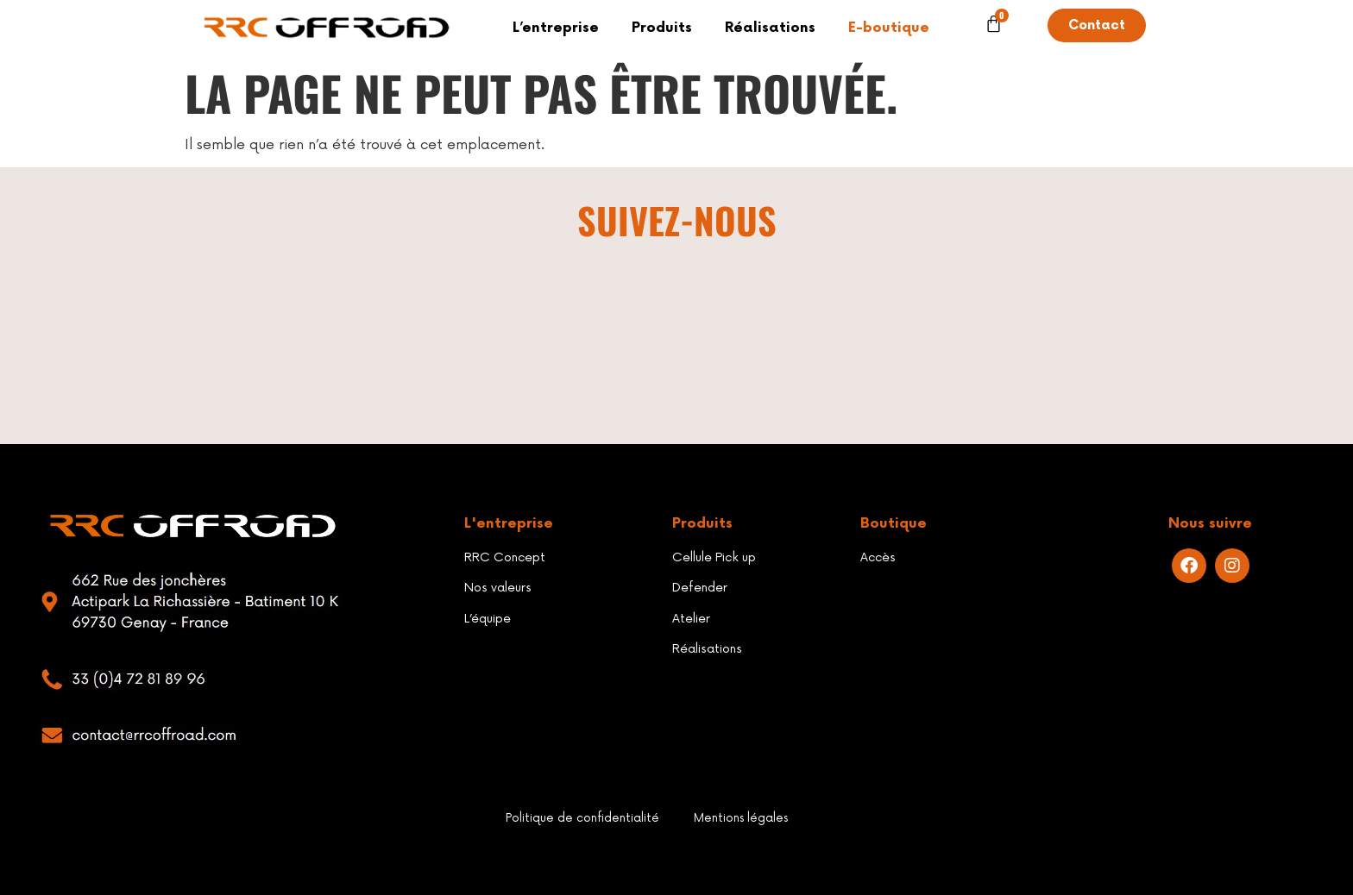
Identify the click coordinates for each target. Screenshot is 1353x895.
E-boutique (888, 28)
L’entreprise (556, 28)
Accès (878, 557)
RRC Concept (504, 557)
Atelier (691, 618)
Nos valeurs (498, 587)
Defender (699, 587)
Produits (662, 28)
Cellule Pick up (714, 557)
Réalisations (770, 28)
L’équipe (487, 618)
